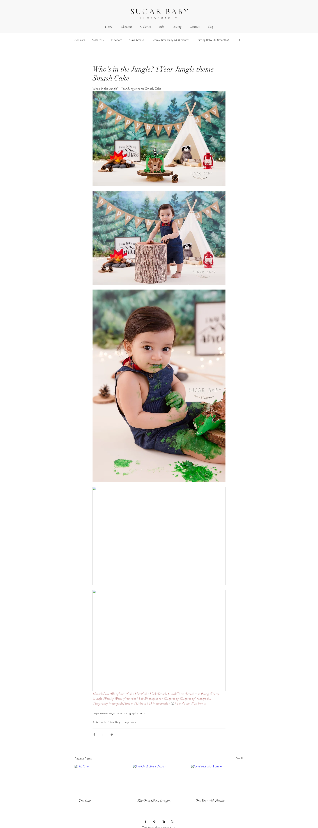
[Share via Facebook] (94, 734)
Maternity (98, 40)
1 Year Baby (114, 722)
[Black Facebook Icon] (145, 822)
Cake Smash (136, 40)
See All (239, 758)
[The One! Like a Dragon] (159, 779)
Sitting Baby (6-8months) (213, 40)
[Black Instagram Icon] (163, 822)
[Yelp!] (172, 822)
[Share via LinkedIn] (103, 734)
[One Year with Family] (217, 779)
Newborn (116, 40)
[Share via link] (112, 734)
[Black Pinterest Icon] (154, 822)
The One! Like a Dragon (154, 800)
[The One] (101, 779)
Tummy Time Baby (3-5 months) (170, 40)
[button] (145, 26)
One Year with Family (210, 800)
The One (85, 800)
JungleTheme (129, 722)
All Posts (80, 40)
